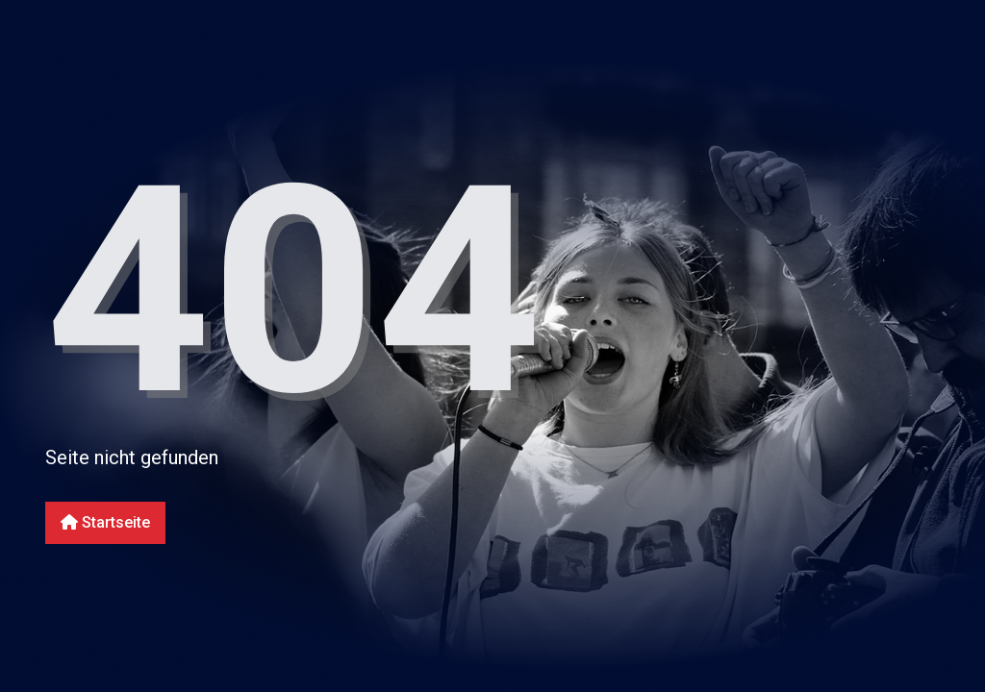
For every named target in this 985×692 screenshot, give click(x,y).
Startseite (105, 522)
